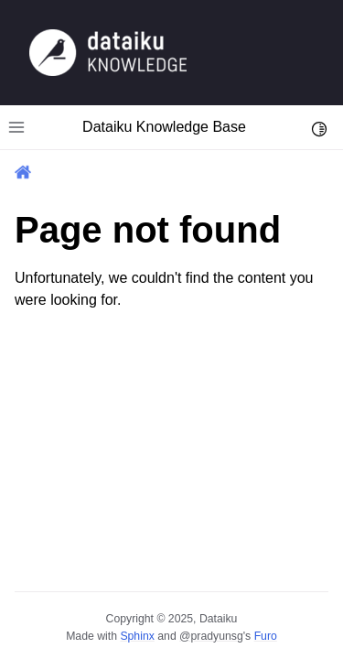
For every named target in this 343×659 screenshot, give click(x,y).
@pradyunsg (211, 636)
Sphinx (137, 636)
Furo (265, 636)
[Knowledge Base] (108, 51)
